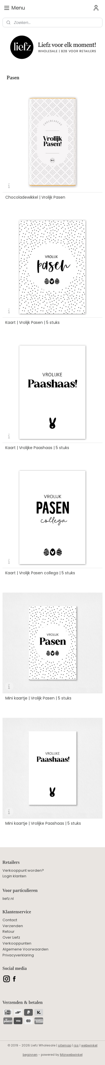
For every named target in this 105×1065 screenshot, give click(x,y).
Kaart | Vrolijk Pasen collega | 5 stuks (40, 573)
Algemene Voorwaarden (25, 949)
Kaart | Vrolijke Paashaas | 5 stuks (37, 448)
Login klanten (14, 876)
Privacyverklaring (18, 955)
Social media (15, 968)
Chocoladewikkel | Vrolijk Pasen (35, 197)
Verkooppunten (17, 943)
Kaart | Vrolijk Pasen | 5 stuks (32, 322)
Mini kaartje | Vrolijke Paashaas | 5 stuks (43, 823)
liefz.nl (8, 898)
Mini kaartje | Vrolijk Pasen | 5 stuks (38, 698)
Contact (10, 920)
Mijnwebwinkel (71, 1054)
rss (76, 1045)
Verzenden (13, 926)
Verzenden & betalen (23, 1002)
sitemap (64, 1045)
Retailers (11, 862)
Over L (8, 937)
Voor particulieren (20, 890)
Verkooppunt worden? (23, 870)
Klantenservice (17, 911)
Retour (9, 931)
